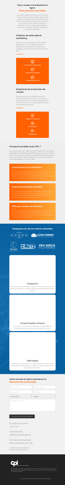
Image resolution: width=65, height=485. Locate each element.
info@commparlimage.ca (20, 434)
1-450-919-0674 (16, 431)
